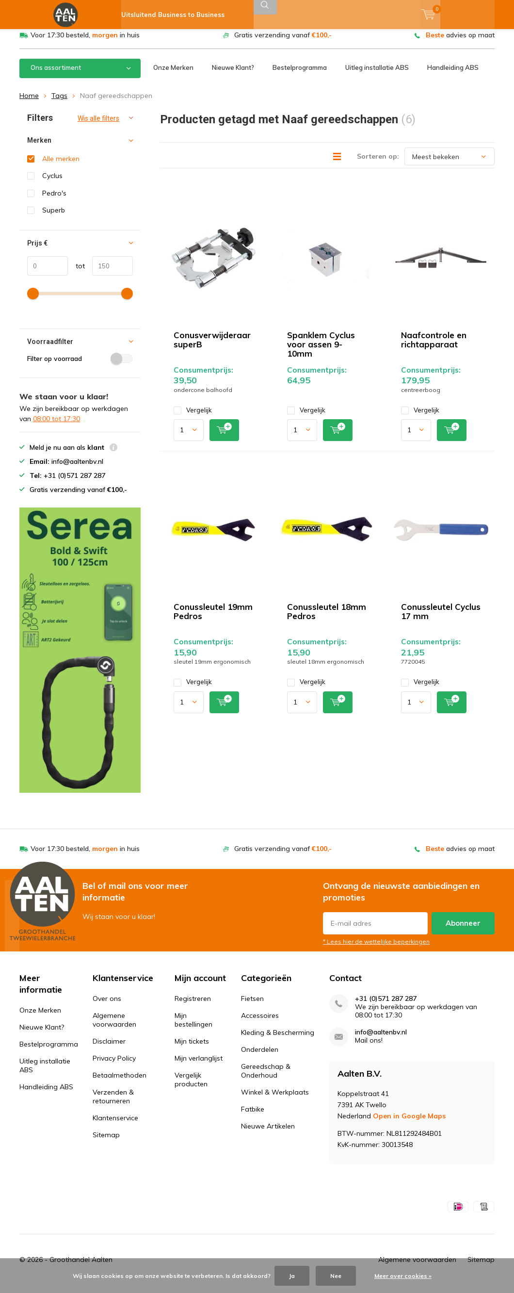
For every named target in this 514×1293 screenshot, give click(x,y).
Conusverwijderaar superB (212, 347)
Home (29, 102)
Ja (292, 1275)
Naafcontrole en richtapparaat (433, 347)
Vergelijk (193, 417)
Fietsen (252, 1005)
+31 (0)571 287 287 (386, 1006)
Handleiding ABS (453, 75)
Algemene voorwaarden (114, 1027)
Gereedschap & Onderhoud (265, 1078)
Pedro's (54, 200)
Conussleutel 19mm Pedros (213, 618)
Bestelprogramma (300, 75)
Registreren (193, 1005)
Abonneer (463, 930)
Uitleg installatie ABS (377, 75)
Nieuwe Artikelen (268, 1133)
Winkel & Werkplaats (275, 1099)
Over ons (107, 1005)
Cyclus (52, 183)
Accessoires (260, 1022)
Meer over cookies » (403, 1275)
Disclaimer (109, 1048)
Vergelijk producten (191, 1087)
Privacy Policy (114, 1065)
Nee (335, 1275)
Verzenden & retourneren (113, 1104)
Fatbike (252, 1116)
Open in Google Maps (409, 1123)
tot (76, 272)
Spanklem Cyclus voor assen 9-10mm (321, 351)
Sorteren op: (378, 163)
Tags (59, 102)
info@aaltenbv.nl (381, 1039)
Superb (53, 217)
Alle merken (61, 166)
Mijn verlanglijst (199, 1065)
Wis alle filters (98, 126)
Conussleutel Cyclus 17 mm (441, 618)
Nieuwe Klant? (233, 75)
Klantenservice (115, 1125)
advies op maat (460, 42)
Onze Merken (173, 75)
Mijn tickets (192, 1048)
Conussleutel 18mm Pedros (326, 618)
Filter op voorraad (80, 365)
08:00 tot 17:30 (56, 426)
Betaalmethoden (119, 1082)
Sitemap (106, 1142)
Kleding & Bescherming (277, 1039)
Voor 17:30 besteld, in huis (85, 42)
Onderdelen (259, 1056)
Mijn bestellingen (193, 1027)
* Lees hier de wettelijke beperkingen (376, 948)
